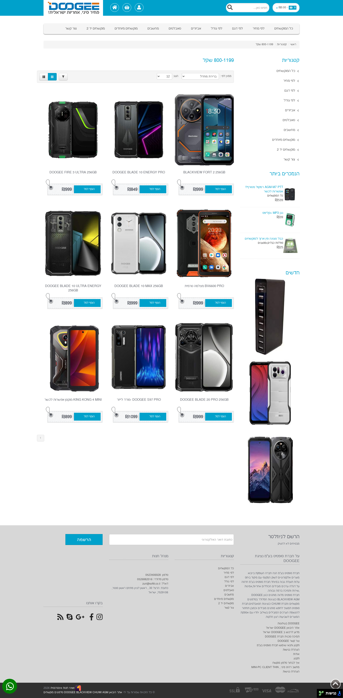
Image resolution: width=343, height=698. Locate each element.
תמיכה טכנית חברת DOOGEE (282, 636)
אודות (296, 654)
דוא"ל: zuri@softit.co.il (155, 583)
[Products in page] (164, 76)
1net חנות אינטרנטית (62, 688)
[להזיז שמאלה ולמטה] (320, 694)
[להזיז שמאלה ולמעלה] (320, 692)
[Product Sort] (200, 76)
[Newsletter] (171, 539)
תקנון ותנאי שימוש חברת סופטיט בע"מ (278, 645)
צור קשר (71, 28)
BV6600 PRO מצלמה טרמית (204, 286)
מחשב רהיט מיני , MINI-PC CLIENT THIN (275, 667)
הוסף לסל (220, 189)
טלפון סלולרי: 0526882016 (152, 579)
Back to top (335, 684)
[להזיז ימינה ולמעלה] (322, 692)
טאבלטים (175, 28)
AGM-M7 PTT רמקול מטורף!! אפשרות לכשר (264, 189)
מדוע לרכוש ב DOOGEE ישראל (281, 632)
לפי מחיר (258, 28)
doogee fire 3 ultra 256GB (73, 172)
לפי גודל (216, 28)
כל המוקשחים (283, 28)
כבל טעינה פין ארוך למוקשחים (264, 238)
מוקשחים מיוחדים (126, 28)
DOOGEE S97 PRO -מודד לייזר (139, 400)
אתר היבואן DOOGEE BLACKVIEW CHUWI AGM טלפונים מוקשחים (83, 692)
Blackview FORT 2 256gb (204, 172)
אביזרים (196, 28)
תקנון (296, 658)
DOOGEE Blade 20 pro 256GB (204, 400)
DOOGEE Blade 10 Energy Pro (138, 172)
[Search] (247, 7)
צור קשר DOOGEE (288, 641)
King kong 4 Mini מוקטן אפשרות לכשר (73, 400)
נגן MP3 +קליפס (272, 213)
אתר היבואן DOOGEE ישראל (282, 628)
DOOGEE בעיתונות (288, 623)
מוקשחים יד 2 (96, 28)
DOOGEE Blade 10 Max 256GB (138, 286)
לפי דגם (237, 28)
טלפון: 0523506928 (156, 575)
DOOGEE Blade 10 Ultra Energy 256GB (73, 288)
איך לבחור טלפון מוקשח (286, 663)
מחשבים (153, 28)
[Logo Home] (73, 8)
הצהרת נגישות (291, 649)
